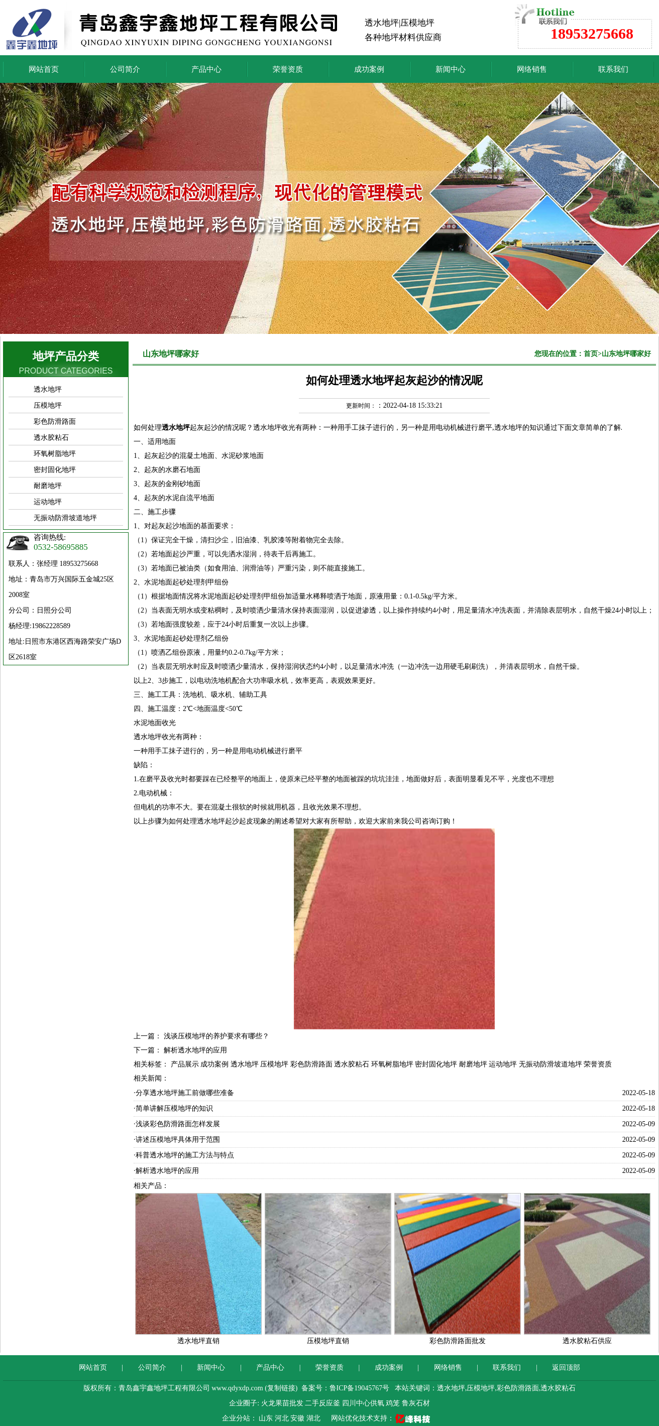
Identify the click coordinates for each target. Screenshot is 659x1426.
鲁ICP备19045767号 (360, 1388)
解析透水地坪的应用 (195, 1050)
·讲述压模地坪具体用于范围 (177, 1139)
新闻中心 (450, 69)
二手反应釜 (322, 1403)
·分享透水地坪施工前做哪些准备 (184, 1093)
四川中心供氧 (363, 1403)
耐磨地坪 (48, 486)
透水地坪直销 (198, 1341)
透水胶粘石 (51, 437)
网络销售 (532, 69)
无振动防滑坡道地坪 (65, 518)
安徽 (298, 1418)
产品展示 (185, 1064)
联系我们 (613, 69)
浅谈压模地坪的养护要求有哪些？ (216, 1036)
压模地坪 (48, 405)
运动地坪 (48, 502)
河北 (283, 1418)
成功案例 (369, 69)
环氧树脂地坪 (55, 453)
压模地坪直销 (328, 1341)
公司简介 (125, 69)
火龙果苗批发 (282, 1403)
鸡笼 (393, 1403)
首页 (591, 354)
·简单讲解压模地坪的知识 (173, 1108)
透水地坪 (48, 389)
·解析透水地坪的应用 (166, 1170)
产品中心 (206, 69)
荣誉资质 (288, 69)
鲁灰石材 (416, 1403)
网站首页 (44, 69)
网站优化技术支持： (381, 1418)
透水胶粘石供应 (587, 1341)
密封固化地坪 (55, 469)
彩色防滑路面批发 (457, 1341)
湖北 (314, 1418)
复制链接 (281, 1388)
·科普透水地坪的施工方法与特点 (184, 1155)
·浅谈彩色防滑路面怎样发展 (177, 1124)
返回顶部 (566, 1367)
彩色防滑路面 (55, 421)
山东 (267, 1418)
